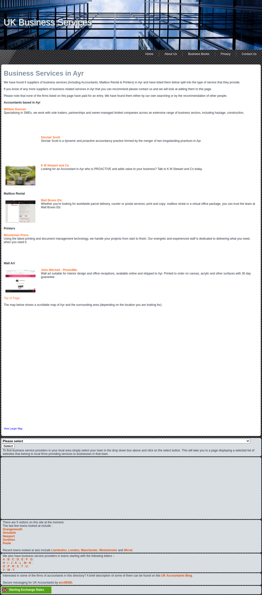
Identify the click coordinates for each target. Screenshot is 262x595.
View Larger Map (13, 428)
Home (149, 54)
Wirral (128, 550)
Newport (9, 536)
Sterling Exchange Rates (26, 590)
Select (8, 446)
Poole (7, 543)
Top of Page (12, 298)
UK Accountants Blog (176, 575)
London (73, 550)
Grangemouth (12, 529)
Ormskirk (9, 533)
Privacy (225, 54)
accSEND (65, 582)
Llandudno (59, 550)
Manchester (89, 550)
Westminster (108, 550)
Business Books (198, 54)
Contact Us (249, 54)
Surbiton (9, 539)
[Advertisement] (18, 488)
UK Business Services (47, 22)
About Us (171, 54)
